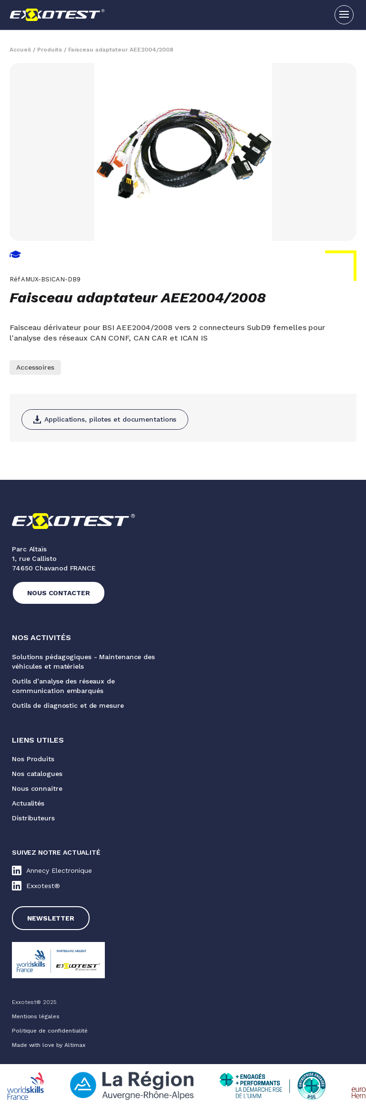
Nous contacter (58, 593)
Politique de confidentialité (50, 1030)
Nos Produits (33, 759)
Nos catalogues (37, 773)
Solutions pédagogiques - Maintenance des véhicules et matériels (83, 661)
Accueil (20, 49)
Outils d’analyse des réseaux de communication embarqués (63, 685)
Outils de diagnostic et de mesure (68, 705)
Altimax (74, 1045)
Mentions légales (35, 1016)
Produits (49, 49)
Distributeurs (33, 818)
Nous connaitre (37, 788)
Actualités (28, 803)
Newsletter (50, 918)
